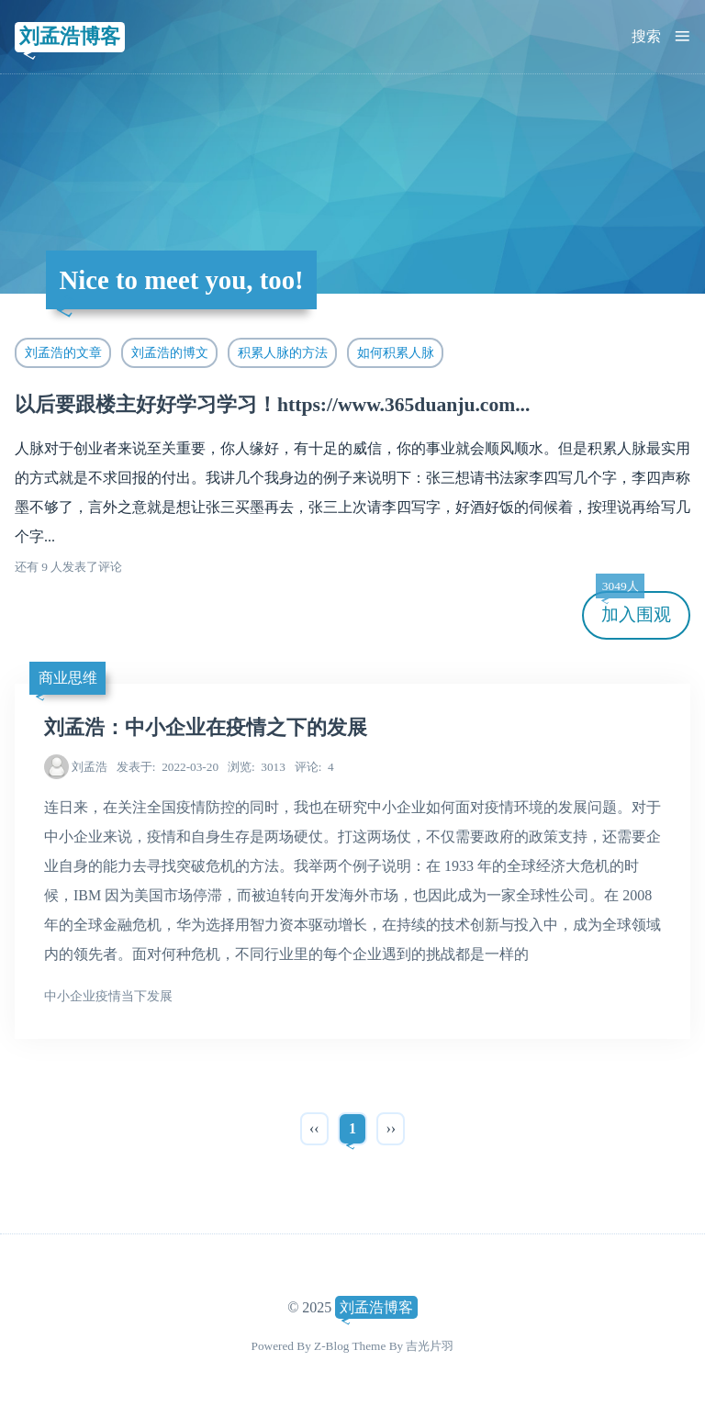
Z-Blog (331, 1346)
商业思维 (68, 678)
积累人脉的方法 (283, 352)
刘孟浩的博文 (169, 352)
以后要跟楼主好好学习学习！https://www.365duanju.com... (272, 405)
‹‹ (314, 1128)
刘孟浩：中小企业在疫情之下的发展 (205, 728)
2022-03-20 (167, 767)
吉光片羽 (429, 1346)
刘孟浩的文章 (63, 352)
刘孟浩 (89, 767)
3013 (256, 767)
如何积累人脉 (395, 352)
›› (391, 1128)
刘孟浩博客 (69, 36)
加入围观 (633, 608)
